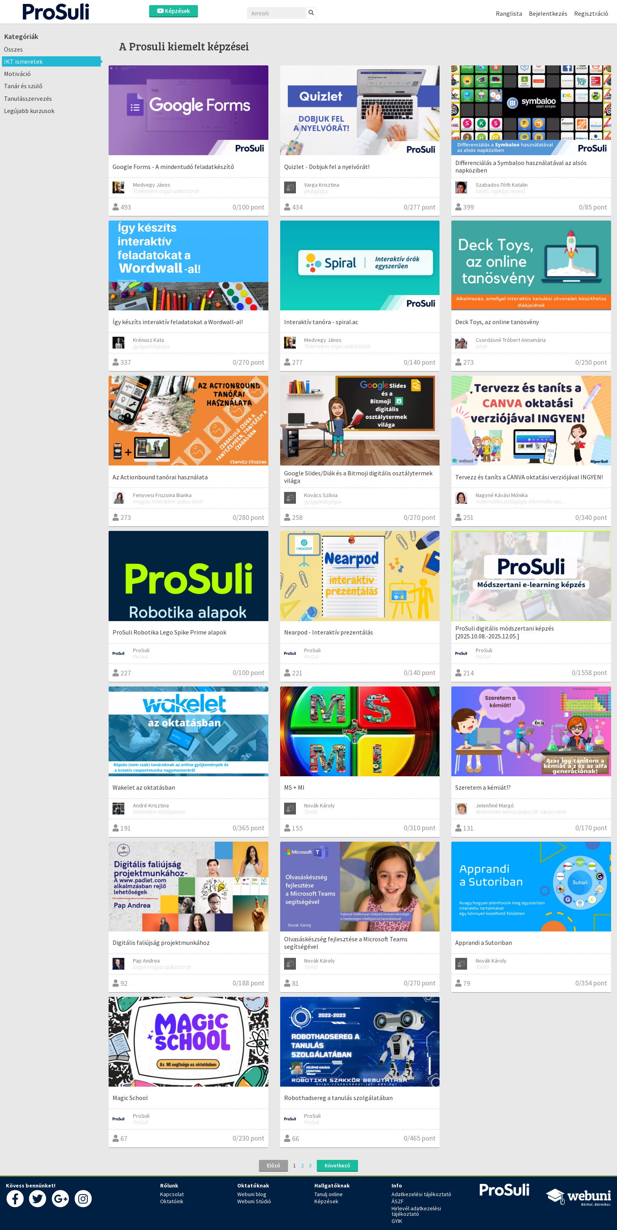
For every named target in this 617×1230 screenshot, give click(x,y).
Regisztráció (591, 13)
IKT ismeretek (23, 61)
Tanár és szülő (23, 86)
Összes (13, 49)
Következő (337, 1165)
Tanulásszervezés (28, 98)
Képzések (173, 11)
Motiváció (17, 74)
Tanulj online (328, 1194)
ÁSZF (398, 1201)
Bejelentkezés (548, 13)
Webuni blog (251, 1194)
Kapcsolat (172, 1194)
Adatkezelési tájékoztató (421, 1194)
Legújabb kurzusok (29, 111)
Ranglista (509, 13)
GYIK (397, 1220)
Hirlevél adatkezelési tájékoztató (416, 1211)
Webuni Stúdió (254, 1201)
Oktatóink (171, 1201)
